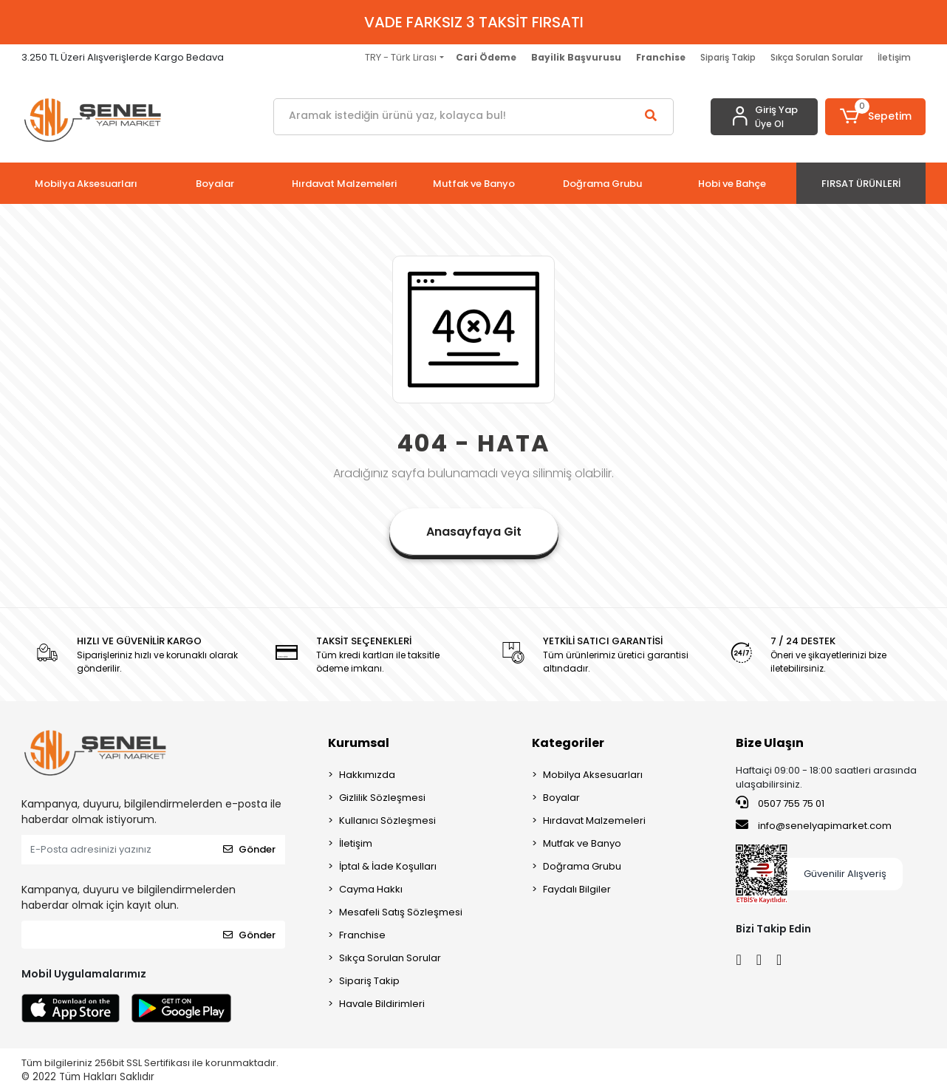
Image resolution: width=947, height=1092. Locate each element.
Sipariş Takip (728, 57)
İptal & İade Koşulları (388, 866)
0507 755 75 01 (780, 803)
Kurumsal (358, 742)
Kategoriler (568, 742)
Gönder (249, 849)
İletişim (894, 57)
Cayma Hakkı (371, 889)
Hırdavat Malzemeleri (594, 820)
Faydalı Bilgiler (577, 889)
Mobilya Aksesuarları (593, 775)
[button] (875, 116)
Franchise (362, 935)
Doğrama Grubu (582, 866)
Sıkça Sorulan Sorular (816, 57)
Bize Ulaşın (770, 742)
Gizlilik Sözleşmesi (382, 798)
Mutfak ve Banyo (582, 843)
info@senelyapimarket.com (814, 825)
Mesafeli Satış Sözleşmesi (400, 912)
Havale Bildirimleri (382, 1004)
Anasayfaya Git (474, 531)
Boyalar (561, 798)
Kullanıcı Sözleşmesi (387, 820)
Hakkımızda (367, 775)
